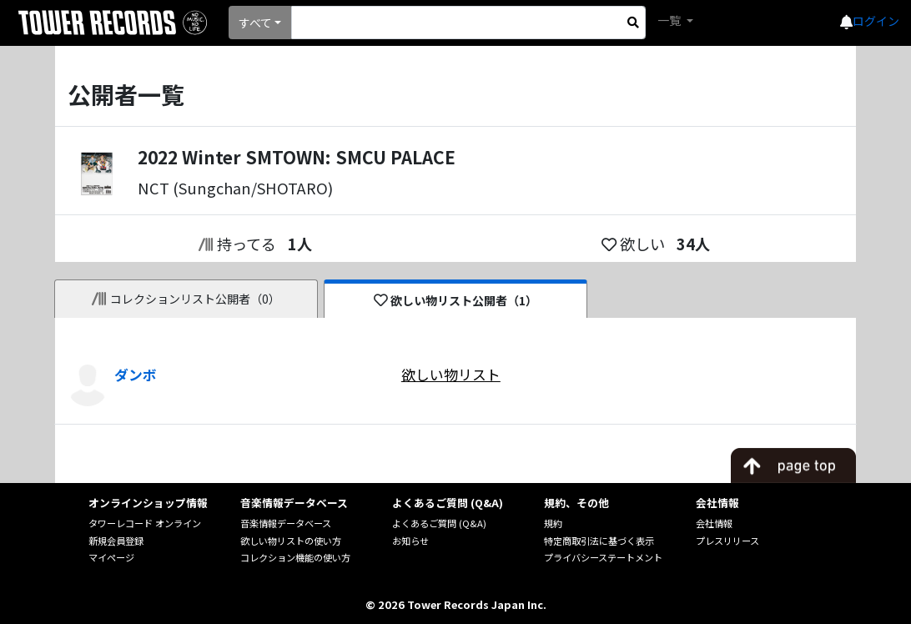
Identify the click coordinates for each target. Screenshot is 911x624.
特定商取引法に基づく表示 (599, 540)
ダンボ (135, 375)
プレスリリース (727, 540)
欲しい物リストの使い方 (290, 540)
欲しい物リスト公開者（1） (456, 300)
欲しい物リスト (451, 375)
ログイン (876, 21)
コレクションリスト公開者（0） (186, 298)
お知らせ (410, 540)
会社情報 (714, 523)
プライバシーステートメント (603, 557)
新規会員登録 (115, 540)
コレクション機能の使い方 (295, 557)
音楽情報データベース (285, 523)
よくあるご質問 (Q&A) (439, 523)
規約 (553, 523)
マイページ (111, 557)
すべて (255, 22)
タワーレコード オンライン (144, 523)
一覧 (670, 20)
